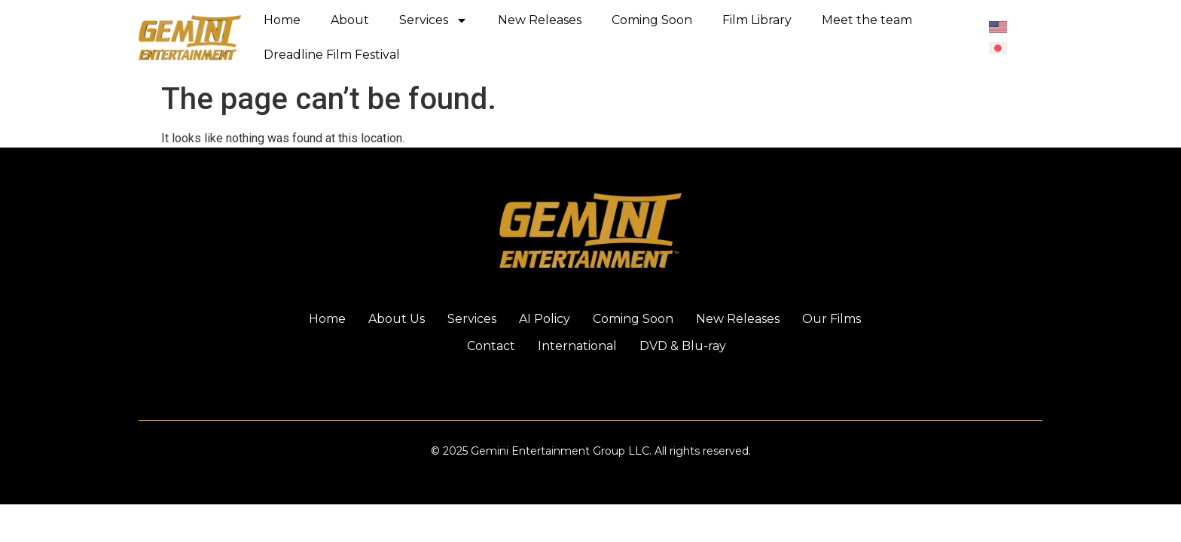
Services (433, 20)
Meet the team (867, 20)
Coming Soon (652, 20)
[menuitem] (998, 27)
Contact (491, 346)
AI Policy (544, 319)
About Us (396, 319)
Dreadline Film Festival (332, 54)
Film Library (757, 20)
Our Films (831, 319)
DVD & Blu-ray (682, 346)
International (577, 346)
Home (282, 20)
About (350, 20)
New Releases (539, 20)
